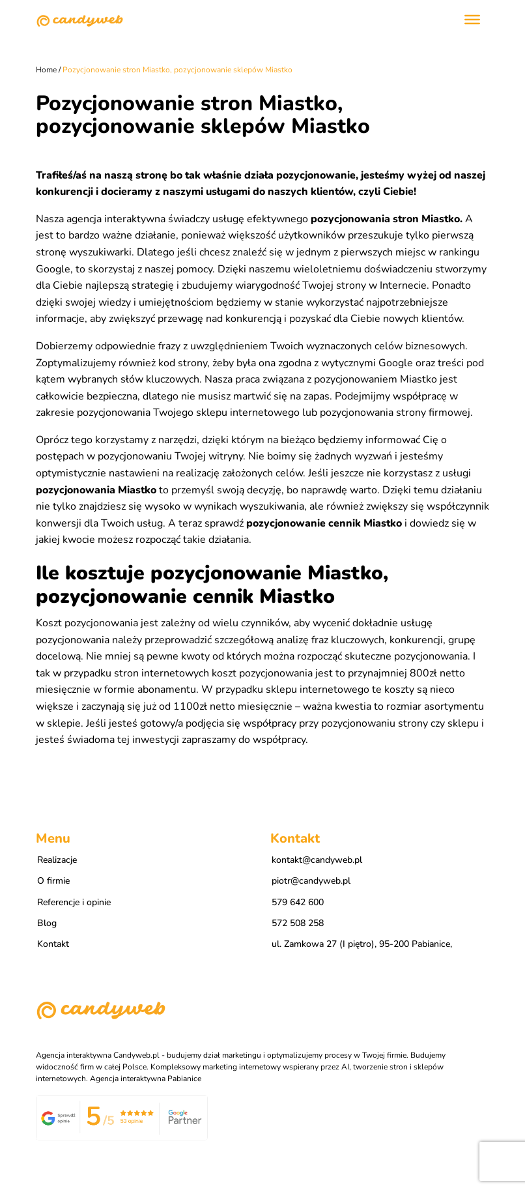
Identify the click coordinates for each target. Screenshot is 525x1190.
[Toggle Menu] (472, 19)
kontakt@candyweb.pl (317, 860)
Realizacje (57, 860)
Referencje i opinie (74, 902)
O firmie (53, 881)
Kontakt (53, 944)
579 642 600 (298, 902)
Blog (47, 923)
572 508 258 (298, 923)
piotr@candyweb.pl (311, 881)
